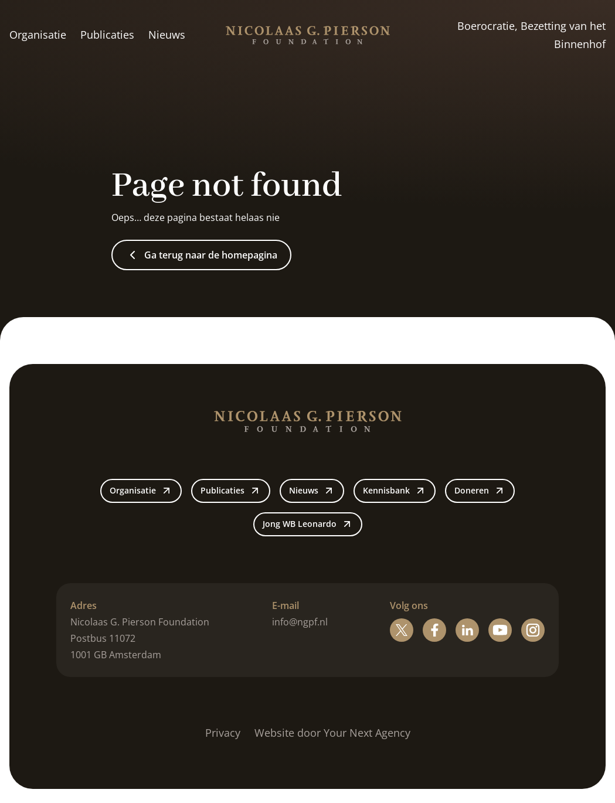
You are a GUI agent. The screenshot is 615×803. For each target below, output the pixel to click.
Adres (83, 605)
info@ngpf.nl (300, 621)
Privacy (222, 733)
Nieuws (166, 35)
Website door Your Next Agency (332, 733)
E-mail (285, 605)
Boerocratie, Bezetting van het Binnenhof (531, 35)
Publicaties (107, 35)
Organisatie (37, 35)
